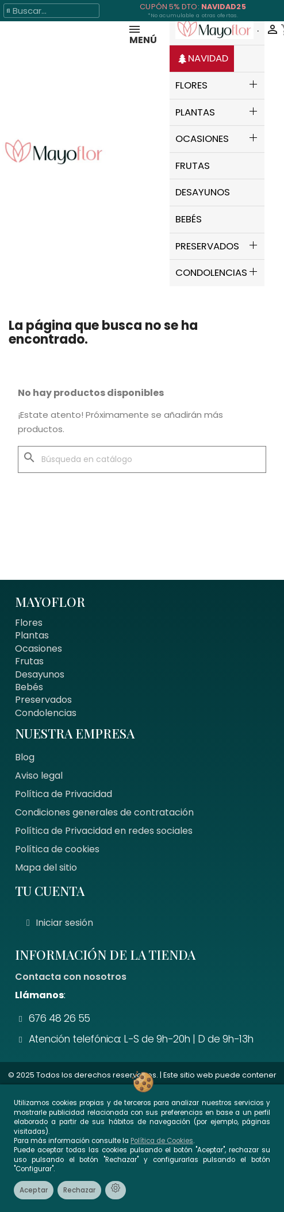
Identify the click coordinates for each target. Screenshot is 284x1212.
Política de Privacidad (63, 794)
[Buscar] (142, 460)
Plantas (32, 635)
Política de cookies (57, 849)
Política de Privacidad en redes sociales (104, 830)
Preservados (43, 699)
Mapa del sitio (46, 867)
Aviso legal (39, 775)
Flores (29, 622)
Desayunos (39, 674)
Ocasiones (38, 648)
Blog (24, 757)
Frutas (29, 661)
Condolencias (45, 712)
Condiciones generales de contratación (104, 812)
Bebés (29, 687)
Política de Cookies (162, 1140)
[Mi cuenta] (60, 923)
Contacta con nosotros (70, 976)
